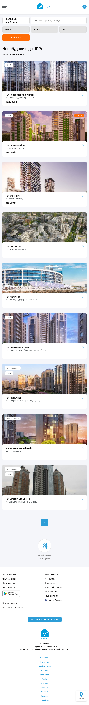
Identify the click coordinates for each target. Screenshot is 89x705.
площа (36, 29)
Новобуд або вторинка (12, 607)
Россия (44, 692)
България (44, 662)
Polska (44, 679)
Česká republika (44, 666)
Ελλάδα (44, 670)
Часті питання (8, 587)
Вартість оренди (9, 603)
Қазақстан (44, 675)
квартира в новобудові (11, 20)
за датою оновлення (13, 54)
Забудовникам (51, 574)
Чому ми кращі (9, 579)
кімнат (8, 29)
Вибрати (16, 37)
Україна (44, 696)
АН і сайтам (50, 579)
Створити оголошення (44, 619)
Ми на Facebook (54, 600)
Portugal (44, 688)
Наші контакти (51, 596)
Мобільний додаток (53, 587)
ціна (64, 29)
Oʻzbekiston (45, 700)
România (44, 683)
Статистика (50, 583)
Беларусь (44, 658)
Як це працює (8, 583)
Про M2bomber (9, 574)
